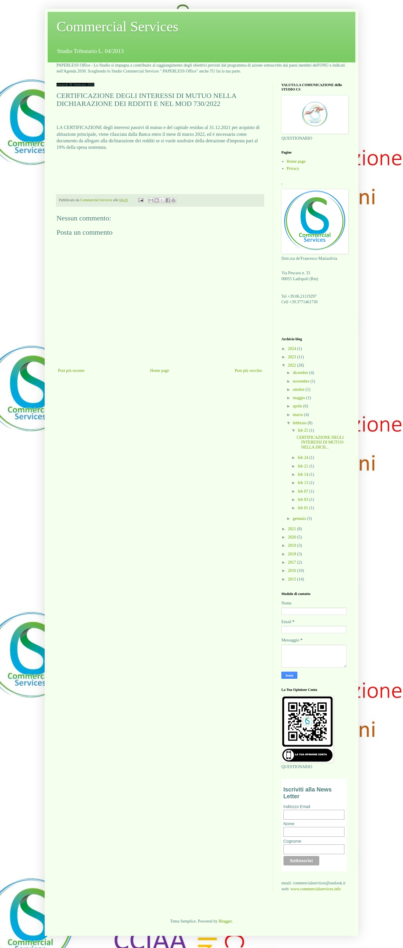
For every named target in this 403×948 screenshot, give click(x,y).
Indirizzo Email (296, 806)
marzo (298, 414)
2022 (292, 365)
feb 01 (303, 508)
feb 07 (303, 491)
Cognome (292, 841)
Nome (288, 823)
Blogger (225, 921)
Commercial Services (117, 26)
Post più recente (71, 370)
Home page (159, 370)
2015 (292, 579)
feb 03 (303, 499)
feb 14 (303, 474)
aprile (298, 406)
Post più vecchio (248, 370)
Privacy (293, 168)
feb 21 (303, 466)
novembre (301, 381)
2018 (292, 554)
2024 (292, 348)
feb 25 (303, 430)
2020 (292, 537)
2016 (292, 570)
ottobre (299, 389)
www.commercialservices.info (316, 889)
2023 (292, 357)
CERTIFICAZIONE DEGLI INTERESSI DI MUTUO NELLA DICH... (320, 442)
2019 (292, 545)
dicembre (301, 372)
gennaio (300, 518)
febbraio (300, 423)
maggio (299, 398)
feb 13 (303, 483)
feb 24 (303, 457)
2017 (292, 562)
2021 (292, 529)
